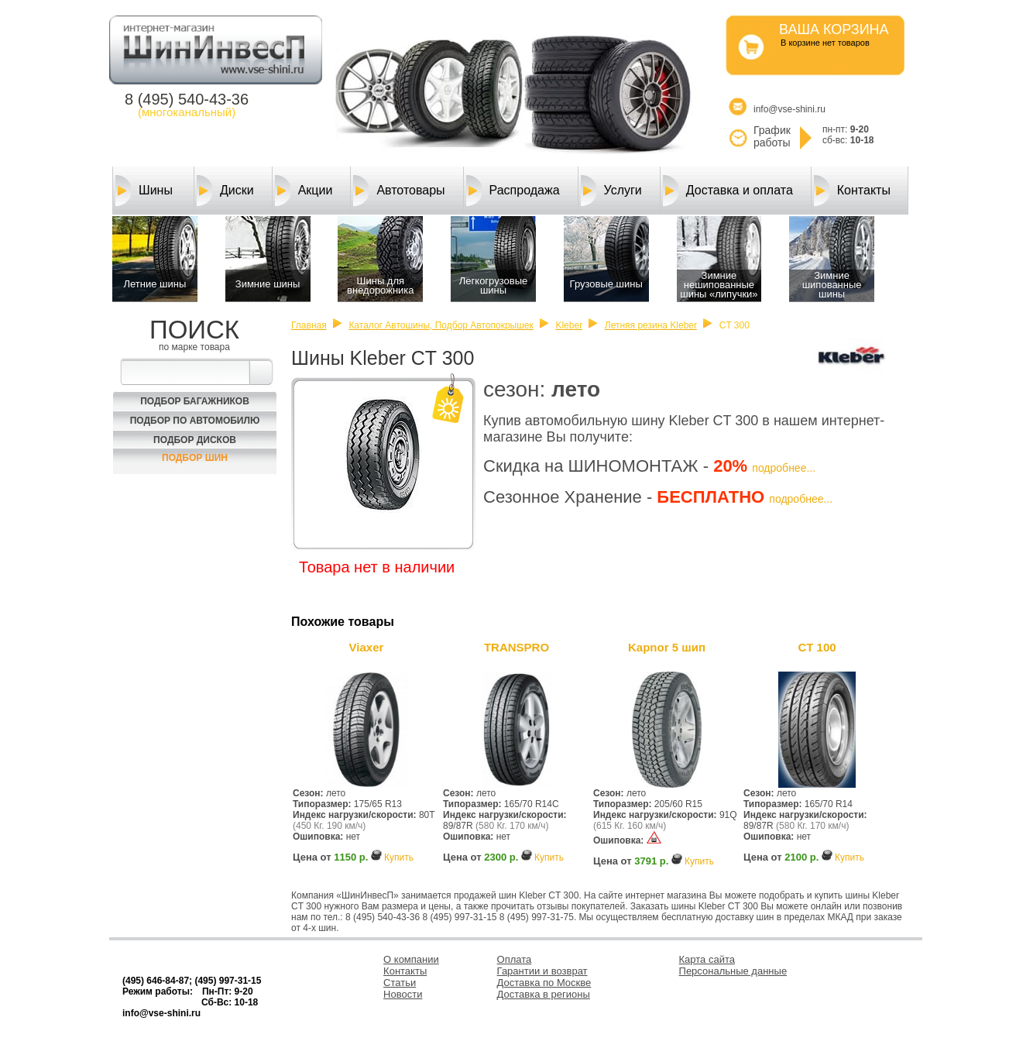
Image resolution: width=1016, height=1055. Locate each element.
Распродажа (513, 191)
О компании (411, 959)
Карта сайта (707, 959)
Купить (399, 857)
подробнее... (783, 468)
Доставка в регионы (543, 994)
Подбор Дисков (194, 440)
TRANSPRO (516, 647)
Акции (304, 191)
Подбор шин (195, 457)
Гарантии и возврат (542, 971)
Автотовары (398, 191)
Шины (144, 191)
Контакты (852, 191)
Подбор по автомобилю (195, 420)
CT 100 (817, 647)
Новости (402, 994)
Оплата (514, 959)
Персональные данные (733, 971)
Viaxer (366, 647)
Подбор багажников (194, 401)
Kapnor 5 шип (666, 647)
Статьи (399, 982)
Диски (225, 191)
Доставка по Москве (544, 982)
